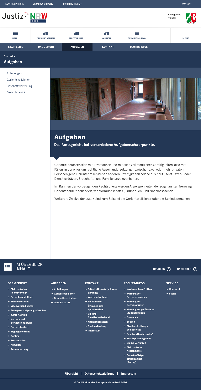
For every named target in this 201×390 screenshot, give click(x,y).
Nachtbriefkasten (98, 321)
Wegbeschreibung (98, 297)
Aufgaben (77, 47)
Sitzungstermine (20, 301)
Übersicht (174, 289)
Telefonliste (76, 38)
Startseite (15, 47)
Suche (185, 38)
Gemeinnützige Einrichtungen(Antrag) (135, 359)
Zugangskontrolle (20, 331)
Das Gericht (46, 47)
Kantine (15, 336)
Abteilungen (14, 73)
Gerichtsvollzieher (18, 79)
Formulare (132, 317)
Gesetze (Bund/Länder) (140, 334)
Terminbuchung (137, 38)
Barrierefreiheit (72, 4)
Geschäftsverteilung (19, 86)
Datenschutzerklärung (99, 373)
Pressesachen (18, 340)
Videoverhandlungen (22, 306)
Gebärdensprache (43, 4)
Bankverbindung (97, 326)
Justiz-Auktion (19, 314)
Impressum (94, 330)
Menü (15, 38)
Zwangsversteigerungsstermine (28, 310)
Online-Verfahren (136, 343)
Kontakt (186, 4)
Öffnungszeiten (46, 38)
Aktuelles (16, 344)
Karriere (106, 38)
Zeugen (131, 321)
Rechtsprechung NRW (139, 338)
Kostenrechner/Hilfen (139, 289)
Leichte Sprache (14, 4)
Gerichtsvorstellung (22, 297)
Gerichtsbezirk (16, 92)
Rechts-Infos (139, 47)
